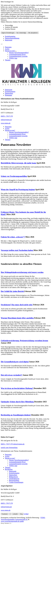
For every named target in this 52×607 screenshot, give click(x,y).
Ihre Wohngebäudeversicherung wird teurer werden (22, 272)
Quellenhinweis (14, 478)
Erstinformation (10, 36)
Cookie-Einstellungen (16, 482)
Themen (7, 60)
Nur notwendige (21, 33)
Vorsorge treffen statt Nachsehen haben (17, 250)
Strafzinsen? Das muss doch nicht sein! (17, 305)
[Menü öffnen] (16, 51)
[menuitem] (28, 47)
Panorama (8, 47)
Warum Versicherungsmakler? (19, 52)
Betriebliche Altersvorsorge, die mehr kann (18, 163)
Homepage (8, 95)
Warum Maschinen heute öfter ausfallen (17, 318)
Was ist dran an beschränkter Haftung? (17, 388)
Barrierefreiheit (14, 480)
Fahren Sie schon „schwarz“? (13, 237)
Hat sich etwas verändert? (12, 375)
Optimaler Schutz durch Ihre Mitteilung (17, 402)
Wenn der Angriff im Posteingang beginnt (18, 189)
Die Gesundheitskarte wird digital (15, 362)
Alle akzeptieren (33, 33)
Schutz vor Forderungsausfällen (14, 176)
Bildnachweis (13, 477)
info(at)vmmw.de (18, 444)
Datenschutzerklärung (12, 38)
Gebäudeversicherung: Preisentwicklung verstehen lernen (24, 340)
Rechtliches (9, 469)
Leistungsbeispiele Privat (17, 54)
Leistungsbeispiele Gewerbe (18, 56)
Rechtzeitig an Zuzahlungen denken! (16, 415)
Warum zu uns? (10, 51)
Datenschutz (9, 93)
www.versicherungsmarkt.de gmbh (12, 521)
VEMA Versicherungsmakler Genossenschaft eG (23, 518)
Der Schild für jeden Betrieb (12, 291)
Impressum (8, 40)
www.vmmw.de (5, 510)
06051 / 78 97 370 (7, 444)
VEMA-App (13, 58)
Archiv (7, 49)
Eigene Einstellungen (8, 33)
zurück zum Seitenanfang (9, 447)
